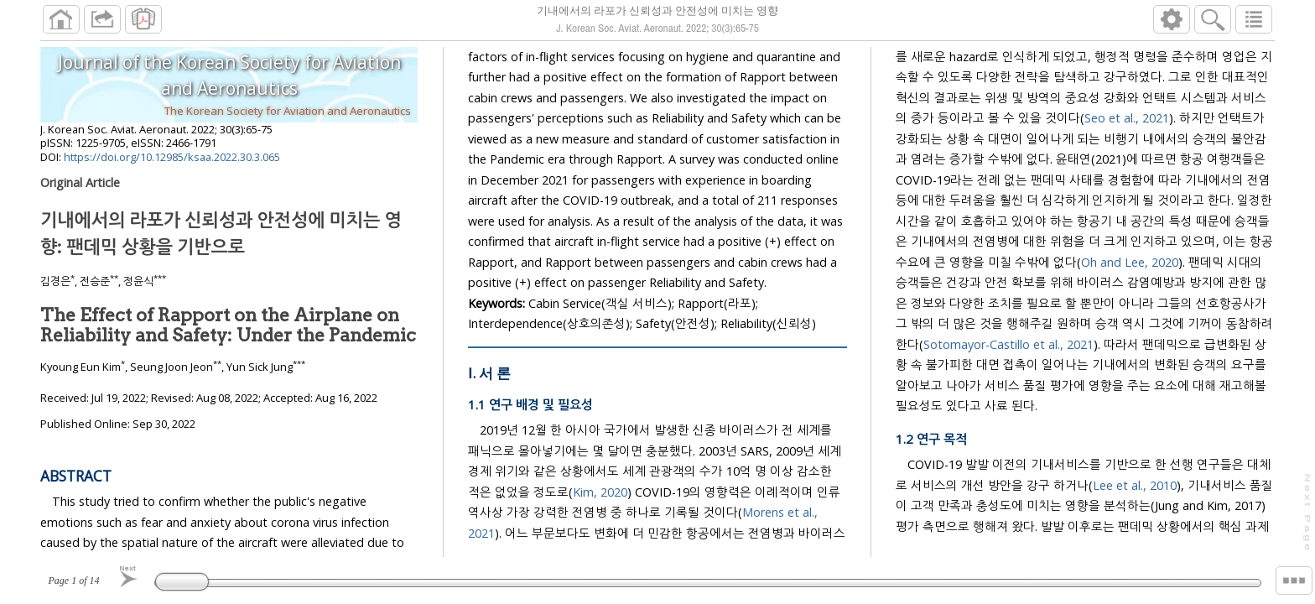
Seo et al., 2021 (1126, 146)
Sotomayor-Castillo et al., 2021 (1008, 371)
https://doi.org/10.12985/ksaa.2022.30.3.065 (172, 163)
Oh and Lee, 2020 (1129, 289)
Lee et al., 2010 (1135, 512)
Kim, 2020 (600, 519)
